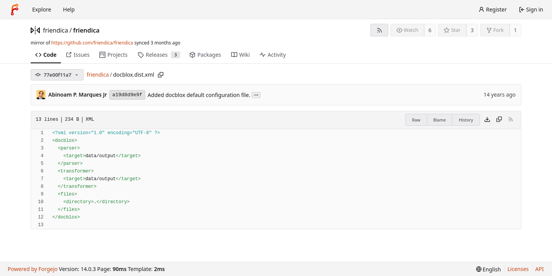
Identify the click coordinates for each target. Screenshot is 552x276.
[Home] (14, 9)
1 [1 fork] (515, 30)
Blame (439, 120)
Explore (41, 9)
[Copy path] (160, 74)
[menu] (488, 269)
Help (69, 9)
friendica (55, 30)
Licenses (518, 269)
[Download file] (487, 120)
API (539, 269)
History (466, 120)
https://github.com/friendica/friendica (92, 42)
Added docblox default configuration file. (199, 95)
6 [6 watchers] (430, 30)
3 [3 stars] (472, 30)
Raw (416, 120)
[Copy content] (499, 120)
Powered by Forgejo (33, 269)
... (256, 94)
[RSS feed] (379, 30)
